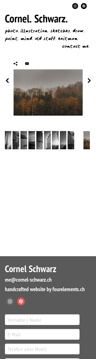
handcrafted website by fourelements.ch (45, 289)
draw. (78, 31)
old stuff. (45, 38)
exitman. (68, 38)
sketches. (60, 31)
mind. (26, 38)
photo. (12, 31)
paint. (12, 38)
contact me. (75, 46)
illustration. (34, 31)
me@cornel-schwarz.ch (28, 279)
